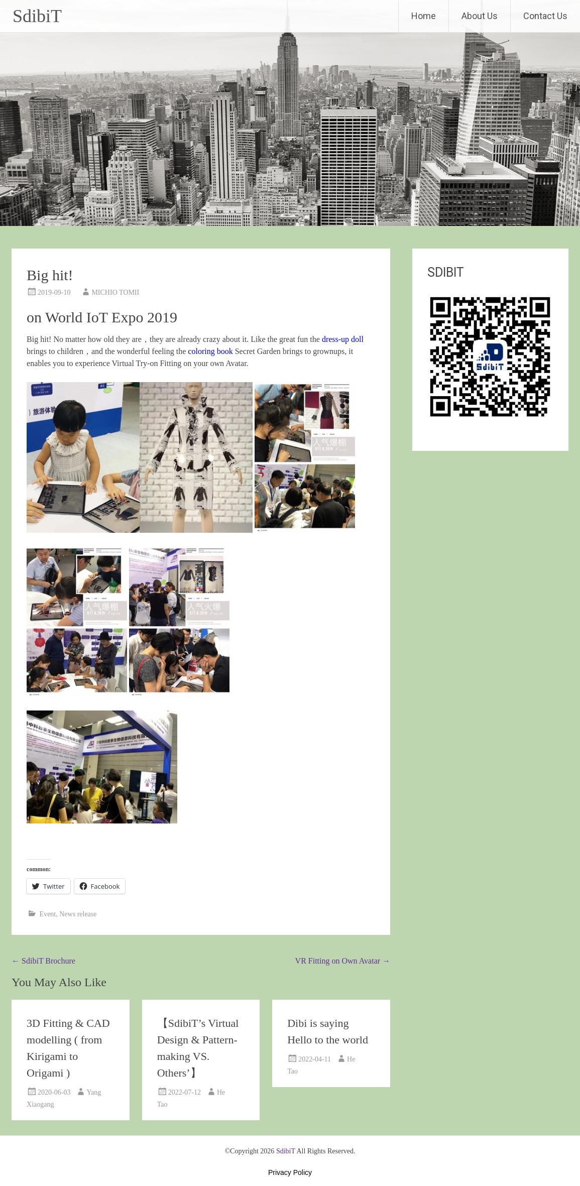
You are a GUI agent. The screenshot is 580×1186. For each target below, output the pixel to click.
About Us (479, 16)
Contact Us (545, 16)
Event (48, 914)
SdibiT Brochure (43, 961)
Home (423, 16)
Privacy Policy (290, 1172)
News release (77, 914)
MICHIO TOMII (115, 292)
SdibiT (37, 16)
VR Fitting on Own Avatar (342, 961)
